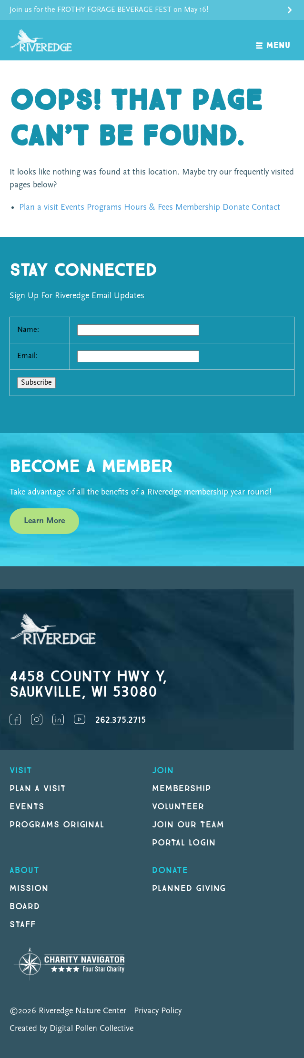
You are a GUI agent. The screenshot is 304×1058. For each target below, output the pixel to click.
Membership (197, 207)
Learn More (44, 520)
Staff (23, 924)
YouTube (79, 719)
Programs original (57, 824)
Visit (21, 770)
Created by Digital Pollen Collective (71, 1028)
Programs (104, 207)
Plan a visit (38, 207)
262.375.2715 (120, 720)
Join (163, 770)
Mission (29, 888)
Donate (236, 207)
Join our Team (188, 824)
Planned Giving (189, 888)
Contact (266, 207)
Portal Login (184, 842)
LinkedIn (58, 719)
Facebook (15, 719)
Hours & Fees (148, 207)
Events (72, 207)
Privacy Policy (158, 1011)
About (25, 870)
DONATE (170, 870)
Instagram (36, 719)
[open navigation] (273, 40)
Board (25, 906)
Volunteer (178, 806)
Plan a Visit (38, 788)
